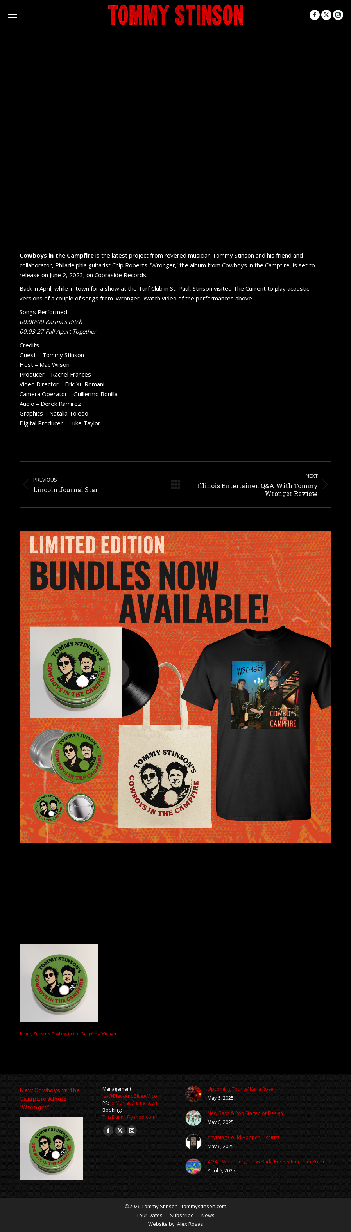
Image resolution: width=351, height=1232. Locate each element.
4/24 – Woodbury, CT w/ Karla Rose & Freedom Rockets (269, 1161)
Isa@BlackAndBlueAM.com (131, 1096)
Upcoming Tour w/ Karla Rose (240, 1089)
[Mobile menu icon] (12, 15)
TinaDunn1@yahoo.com (129, 1117)
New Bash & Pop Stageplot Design (245, 1113)
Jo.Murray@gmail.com (134, 1103)
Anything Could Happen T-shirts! (243, 1137)
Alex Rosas (190, 1223)
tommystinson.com (204, 1206)
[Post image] (193, 1094)
